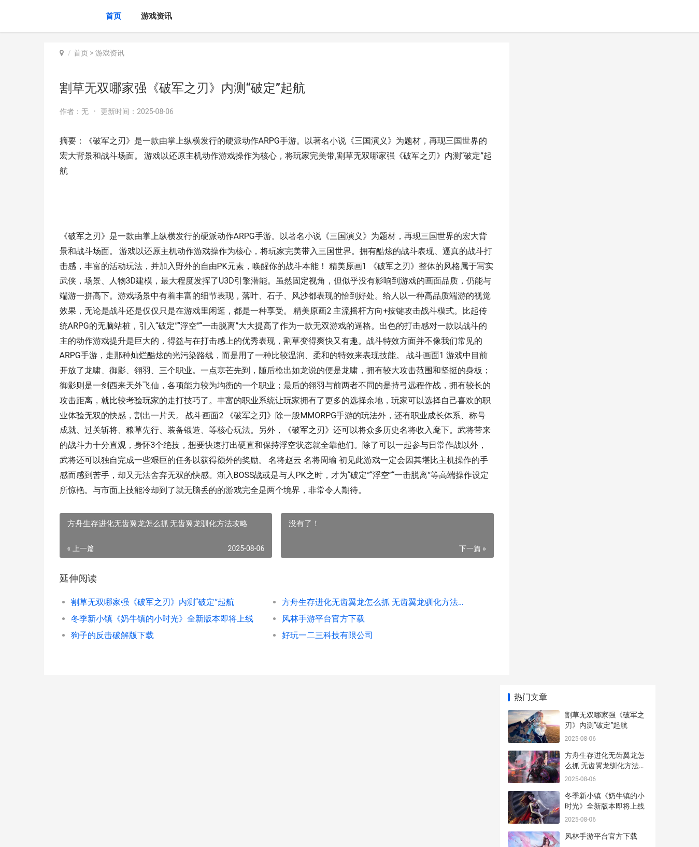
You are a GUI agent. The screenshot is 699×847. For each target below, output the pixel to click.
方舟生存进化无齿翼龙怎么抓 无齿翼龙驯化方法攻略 (362, 617)
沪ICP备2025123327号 (185, 830)
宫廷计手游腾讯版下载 (601, 511)
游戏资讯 (156, 16)
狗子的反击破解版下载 (112, 650)
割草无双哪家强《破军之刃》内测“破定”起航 (152, 617)
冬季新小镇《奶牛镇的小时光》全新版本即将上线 (161, 634)
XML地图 (230, 830)
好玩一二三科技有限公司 (317, 650)
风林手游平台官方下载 (313, 634)
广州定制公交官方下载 (601, 431)
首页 (113, 16)
